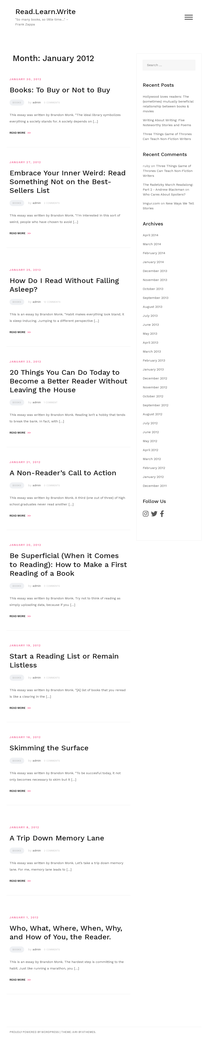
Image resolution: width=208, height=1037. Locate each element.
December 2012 (155, 378)
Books (17, 102)
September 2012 (155, 405)
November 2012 (155, 387)
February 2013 (154, 360)
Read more (20, 132)
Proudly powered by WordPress (34, 1032)
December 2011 (155, 486)
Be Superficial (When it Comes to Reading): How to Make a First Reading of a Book (68, 564)
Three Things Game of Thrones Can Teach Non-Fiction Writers (168, 171)
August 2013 (152, 307)
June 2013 (151, 325)
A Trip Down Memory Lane (57, 838)
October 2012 (153, 396)
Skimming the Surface (49, 748)
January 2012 (153, 477)
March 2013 (152, 351)
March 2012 (152, 459)
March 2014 (152, 244)
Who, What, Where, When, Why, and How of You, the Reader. (66, 932)
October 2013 (153, 289)
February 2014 (154, 253)
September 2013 (155, 298)
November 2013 (155, 280)
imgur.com (151, 203)
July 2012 (150, 423)
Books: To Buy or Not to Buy (60, 90)
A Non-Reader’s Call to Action (63, 473)
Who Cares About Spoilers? (164, 194)
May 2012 (150, 441)
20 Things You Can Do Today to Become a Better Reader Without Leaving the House (68, 381)
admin (36, 102)
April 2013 (150, 342)
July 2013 (150, 316)
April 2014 (150, 235)
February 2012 (154, 468)
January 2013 (153, 369)
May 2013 (150, 333)
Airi (75, 1032)
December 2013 (155, 271)
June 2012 (151, 432)
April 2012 (150, 450)
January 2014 (153, 262)
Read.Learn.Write (45, 11)
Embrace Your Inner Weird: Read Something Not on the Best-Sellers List (68, 182)
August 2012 (152, 414)
